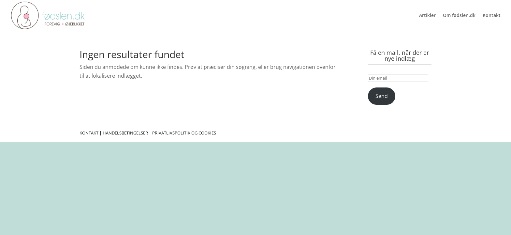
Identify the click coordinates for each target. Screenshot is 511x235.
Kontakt (492, 15)
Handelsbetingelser (125, 133)
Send (381, 96)
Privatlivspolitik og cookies (184, 133)
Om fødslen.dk (459, 15)
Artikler (427, 15)
